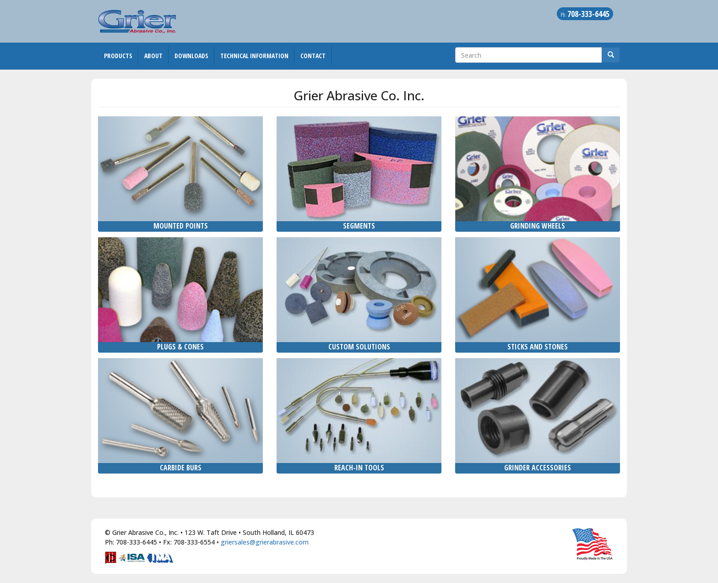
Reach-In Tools (359, 468)
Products (118, 55)
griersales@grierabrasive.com (265, 542)
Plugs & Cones (180, 347)
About (153, 55)
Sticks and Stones (537, 347)
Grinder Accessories (537, 468)
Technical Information (254, 55)
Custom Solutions (359, 347)
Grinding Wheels (537, 226)
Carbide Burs (180, 468)
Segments (359, 226)
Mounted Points (180, 226)
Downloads (191, 55)
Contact (313, 55)
